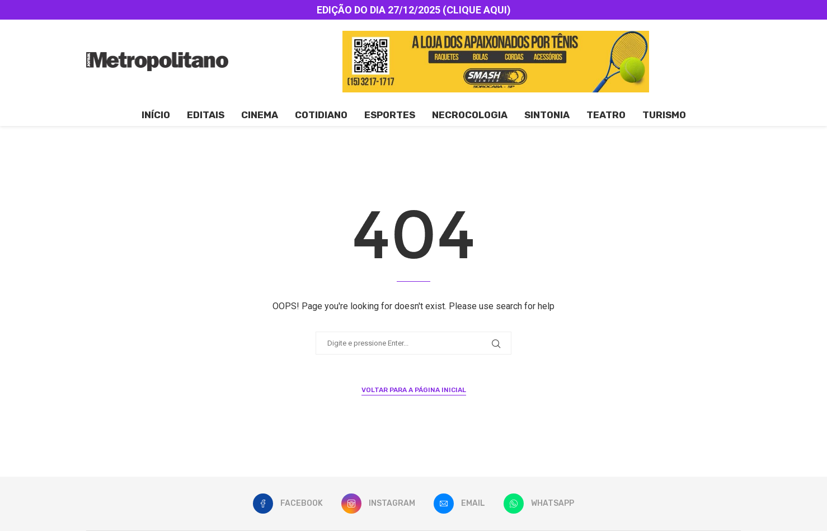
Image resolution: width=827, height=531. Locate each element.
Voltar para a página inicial (413, 390)
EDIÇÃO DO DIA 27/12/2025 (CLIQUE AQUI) (414, 10)
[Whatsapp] (539, 503)
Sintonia (547, 114)
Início (156, 114)
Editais (205, 114)
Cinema (259, 114)
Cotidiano (321, 114)
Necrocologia (470, 114)
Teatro (606, 114)
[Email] (459, 503)
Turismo (664, 114)
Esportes (389, 114)
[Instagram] (378, 503)
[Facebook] (288, 503)
